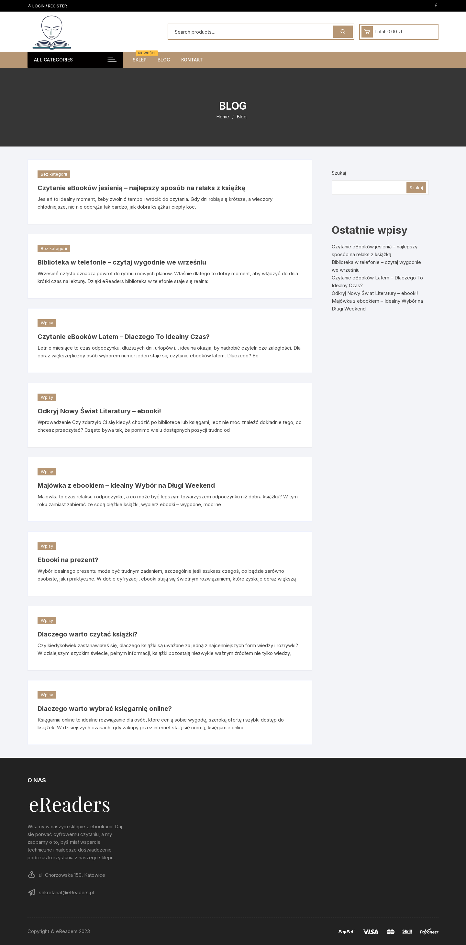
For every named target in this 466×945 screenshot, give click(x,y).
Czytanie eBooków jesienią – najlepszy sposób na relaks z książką (141, 188)
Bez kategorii (54, 174)
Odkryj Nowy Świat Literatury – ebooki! (99, 411)
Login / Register (47, 6)
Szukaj (339, 173)
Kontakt (192, 59)
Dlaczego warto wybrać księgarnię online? (105, 708)
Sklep (142, 57)
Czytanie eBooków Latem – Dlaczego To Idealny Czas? (124, 337)
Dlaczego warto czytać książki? (88, 634)
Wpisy (47, 322)
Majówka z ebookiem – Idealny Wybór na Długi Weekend (126, 485)
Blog (164, 59)
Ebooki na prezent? (68, 560)
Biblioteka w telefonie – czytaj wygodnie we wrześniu (122, 262)
